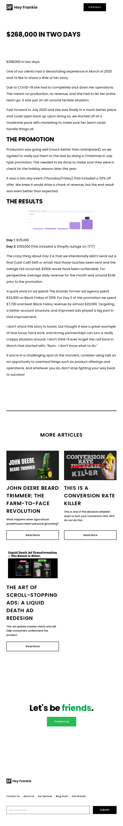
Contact (94, 7)
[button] (113, 7)
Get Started (79, 796)
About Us (28, 796)
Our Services (45, 796)
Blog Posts (62, 796)
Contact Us (61, 721)
